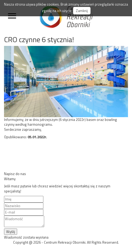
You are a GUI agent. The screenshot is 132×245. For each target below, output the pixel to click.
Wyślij (10, 231)
